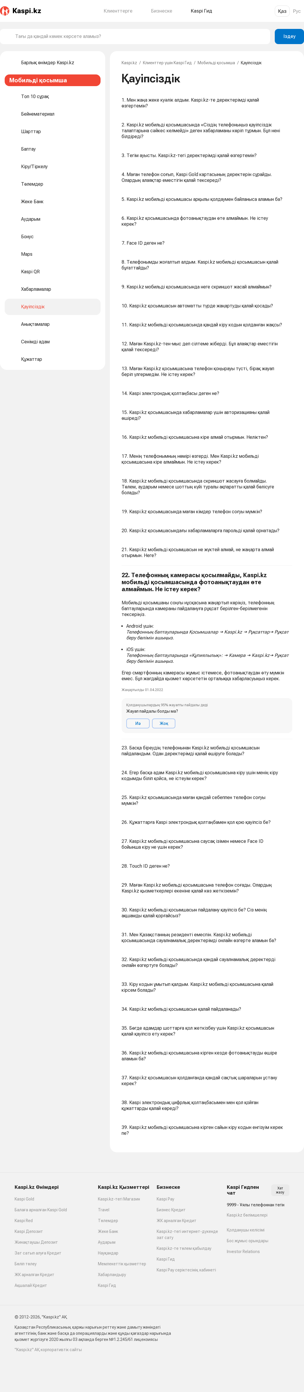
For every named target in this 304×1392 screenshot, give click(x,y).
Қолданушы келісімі (246, 1230)
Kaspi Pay (165, 1199)
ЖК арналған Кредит (34, 1274)
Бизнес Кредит (171, 1209)
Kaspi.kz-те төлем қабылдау (184, 1248)
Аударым (106, 1242)
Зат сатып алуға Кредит (38, 1253)
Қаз (282, 11)
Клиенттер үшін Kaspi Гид (167, 62)
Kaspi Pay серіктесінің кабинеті (186, 1270)
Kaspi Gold (24, 1199)
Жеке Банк (108, 1231)
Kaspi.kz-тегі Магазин (119, 1199)
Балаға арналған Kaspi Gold (41, 1209)
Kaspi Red (24, 1220)
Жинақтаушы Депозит (36, 1242)
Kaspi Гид (107, 1285)
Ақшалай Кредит (31, 1285)
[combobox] (140, 36)
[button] (207, 652)
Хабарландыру (112, 1274)
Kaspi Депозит (29, 1231)
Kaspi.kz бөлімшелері (247, 1215)
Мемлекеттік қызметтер (122, 1264)
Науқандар (108, 1253)
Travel (103, 1209)
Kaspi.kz (129, 62)
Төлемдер (108, 1220)
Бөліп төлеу (26, 1264)
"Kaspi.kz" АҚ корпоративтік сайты (48, 1349)
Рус (297, 11)
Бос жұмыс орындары (247, 1240)
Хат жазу (280, 1190)
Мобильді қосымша (216, 62)
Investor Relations (243, 1251)
